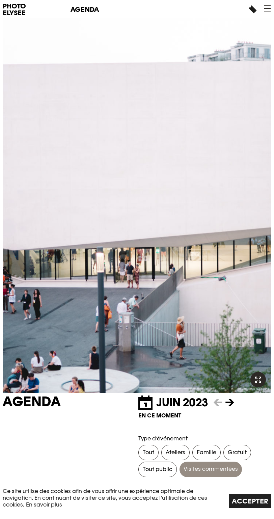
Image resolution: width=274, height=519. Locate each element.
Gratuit (237, 452)
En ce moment (159, 415)
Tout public (157, 469)
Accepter (250, 501)
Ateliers (175, 452)
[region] (137, 498)
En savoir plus (44, 504)
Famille (206, 452)
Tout (148, 452)
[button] (267, 8)
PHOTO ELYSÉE (14, 9)
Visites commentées (211, 469)
